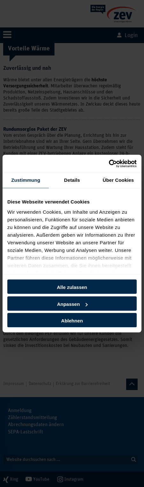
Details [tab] (72, 180)
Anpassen (72, 304)
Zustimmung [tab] (25, 180)
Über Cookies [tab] (118, 180)
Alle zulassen (72, 287)
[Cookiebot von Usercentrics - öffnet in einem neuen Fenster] (109, 163)
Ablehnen (72, 320)
